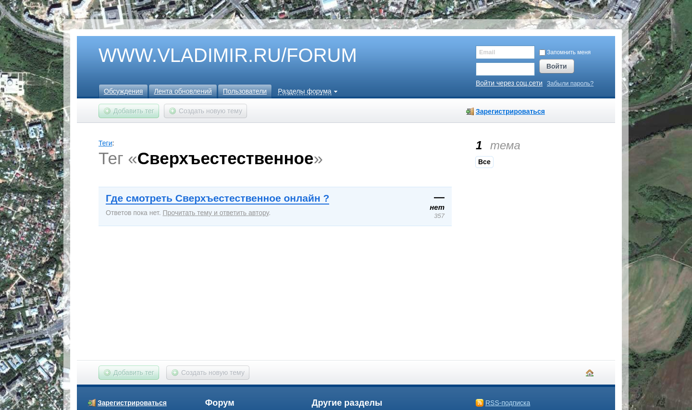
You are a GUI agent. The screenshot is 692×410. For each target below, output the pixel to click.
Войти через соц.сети (509, 83)
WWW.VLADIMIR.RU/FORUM (211, 56)
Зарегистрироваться (510, 111)
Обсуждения (123, 91)
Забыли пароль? (570, 84)
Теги (105, 143)
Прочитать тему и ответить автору (215, 213)
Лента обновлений (182, 91)
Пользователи (245, 91)
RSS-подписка (507, 403)
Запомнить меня (565, 52)
